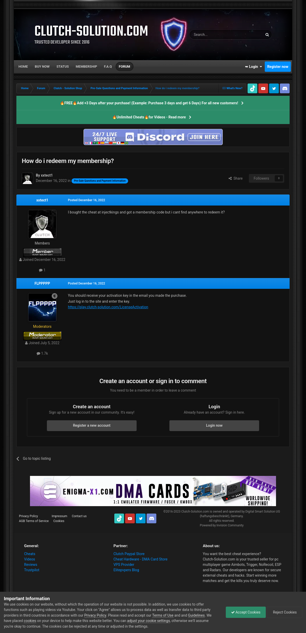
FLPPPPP (42, 283)
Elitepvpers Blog (126, 570)
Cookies (58, 521)
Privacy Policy (28, 516)
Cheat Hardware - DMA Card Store (141, 559)
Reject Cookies (284, 612)
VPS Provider (124, 565)
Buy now (42, 66)
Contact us (79, 516)
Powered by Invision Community (222, 525)
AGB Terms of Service (34, 521)
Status (63, 66)
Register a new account (91, 425)
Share (236, 178)
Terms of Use (163, 615)
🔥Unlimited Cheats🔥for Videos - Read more (149, 117)
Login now (214, 425)
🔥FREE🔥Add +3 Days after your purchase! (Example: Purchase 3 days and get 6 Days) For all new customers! (149, 103)
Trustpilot (31, 570)
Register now (277, 67)
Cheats (29, 554)
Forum (124, 66)
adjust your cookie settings (148, 621)
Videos (29, 559)
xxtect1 (42, 200)
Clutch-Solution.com (195, 511)
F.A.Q (108, 66)
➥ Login (253, 67)
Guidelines (196, 615)
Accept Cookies (246, 612)
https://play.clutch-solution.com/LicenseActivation (108, 307)
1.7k (42, 353)
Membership (86, 66)
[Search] (214, 34)
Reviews (30, 565)
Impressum (59, 516)
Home (23, 66)
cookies (30, 621)
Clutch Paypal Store (129, 554)
